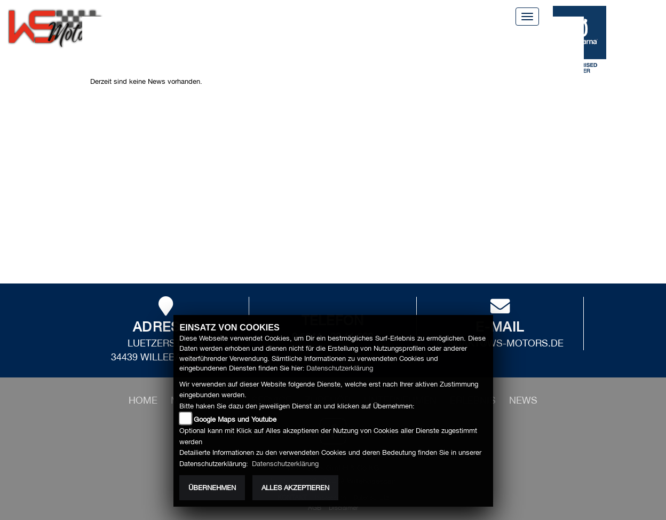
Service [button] (236, 36)
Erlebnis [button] (502, 36)
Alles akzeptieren (295, 488)
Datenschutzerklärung (339, 368)
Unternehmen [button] (433, 36)
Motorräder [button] (173, 36)
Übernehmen (212, 488)
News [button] (153, 48)
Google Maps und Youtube (235, 419)
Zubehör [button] (364, 36)
